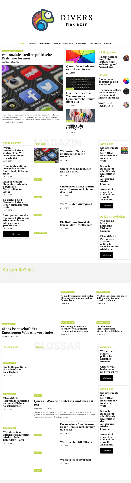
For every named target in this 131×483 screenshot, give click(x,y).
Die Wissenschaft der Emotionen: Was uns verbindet (28, 302)
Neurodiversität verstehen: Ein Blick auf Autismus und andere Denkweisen (76, 270)
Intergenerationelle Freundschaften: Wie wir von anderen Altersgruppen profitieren (15, 189)
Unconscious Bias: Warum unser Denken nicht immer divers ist (79, 93)
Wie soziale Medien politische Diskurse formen (29, 56)
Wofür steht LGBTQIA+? (78, 118)
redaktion (5, 60)
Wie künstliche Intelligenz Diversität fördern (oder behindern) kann (16, 399)
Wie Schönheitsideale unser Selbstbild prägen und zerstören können (112, 270)
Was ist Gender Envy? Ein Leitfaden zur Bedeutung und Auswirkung (109, 60)
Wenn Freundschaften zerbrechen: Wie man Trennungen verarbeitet (15, 139)
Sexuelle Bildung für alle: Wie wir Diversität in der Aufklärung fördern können (108, 153)
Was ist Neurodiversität (72, 426)
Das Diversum (40, 222)
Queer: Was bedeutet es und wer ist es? (80, 67)
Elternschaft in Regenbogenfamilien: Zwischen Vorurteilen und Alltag (15, 164)
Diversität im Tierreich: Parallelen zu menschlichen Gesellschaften (14, 368)
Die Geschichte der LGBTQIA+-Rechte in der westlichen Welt (109, 140)
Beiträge (40, 133)
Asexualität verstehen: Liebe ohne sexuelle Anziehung (108, 165)
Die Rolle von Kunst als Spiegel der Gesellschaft (77, 212)
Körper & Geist (8, 296)
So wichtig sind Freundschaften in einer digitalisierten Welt (14, 177)
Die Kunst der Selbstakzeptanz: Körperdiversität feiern (111, 299)
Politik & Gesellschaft (12, 51)
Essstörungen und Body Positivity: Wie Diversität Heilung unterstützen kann (74, 300)
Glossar (70, 62)
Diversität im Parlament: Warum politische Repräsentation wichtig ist (109, 202)
